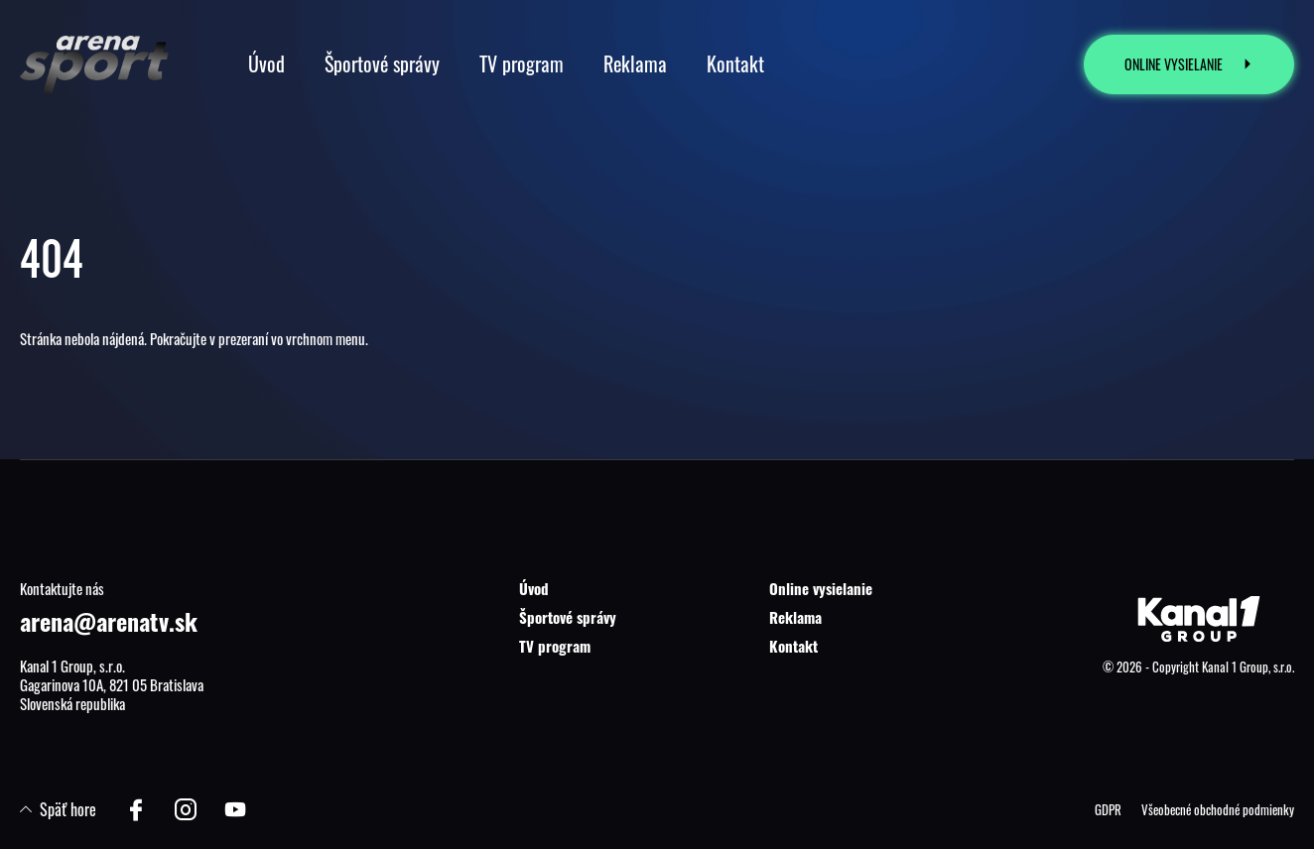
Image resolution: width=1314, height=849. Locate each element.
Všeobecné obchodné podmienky (1217, 809)
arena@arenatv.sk (108, 621)
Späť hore (58, 809)
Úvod (534, 588)
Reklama (795, 617)
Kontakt (793, 646)
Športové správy (567, 617)
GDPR (1108, 809)
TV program (555, 646)
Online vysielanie (820, 588)
